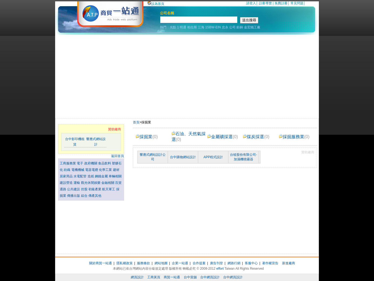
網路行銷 (234, 263)
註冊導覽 (265, 3)
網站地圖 (161, 263)
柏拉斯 (192, 27)
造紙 (91, 176)
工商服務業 (68, 163)
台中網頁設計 (210, 277)
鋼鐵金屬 (102, 176)
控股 (84, 189)
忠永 (225, 27)
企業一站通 (180, 263)
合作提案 (199, 263)
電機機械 (78, 170)
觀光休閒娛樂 (91, 183)
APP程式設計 (213, 157)
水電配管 (80, 176)
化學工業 (106, 170)
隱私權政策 (124, 263)
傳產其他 (94, 196)
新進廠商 (288, 263)
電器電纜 (92, 170)
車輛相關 (115, 176)
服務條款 (143, 263)
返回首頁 (117, 156)
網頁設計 (137, 277)
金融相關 (108, 183)
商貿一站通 (172, 277)
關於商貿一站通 (100, 263)
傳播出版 (74, 196)
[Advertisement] (187, 75)
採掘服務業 (294, 136)
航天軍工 (109, 189)
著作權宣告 (270, 263)
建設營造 (67, 183)
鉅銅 (239, 27)
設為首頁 (156, 4)
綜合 (84, 196)
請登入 (251, 3)
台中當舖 (190, 277)
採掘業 (147, 136)
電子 (80, 163)
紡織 (67, 170)
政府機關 (91, 163)
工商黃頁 (153, 277)
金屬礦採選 (222, 136)
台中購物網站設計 (183, 157)
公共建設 (74, 189)
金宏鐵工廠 (252, 27)
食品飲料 (105, 163)
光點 (173, 27)
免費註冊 (281, 3)
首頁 (136, 122)
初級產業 (95, 189)
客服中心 (251, 263)
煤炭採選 (256, 136)
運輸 (77, 183)
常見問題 (296, 3)
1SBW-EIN (213, 27)
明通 (183, 27)
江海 (201, 27)
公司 (232, 27)
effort (220, 268)
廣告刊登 (216, 263)
